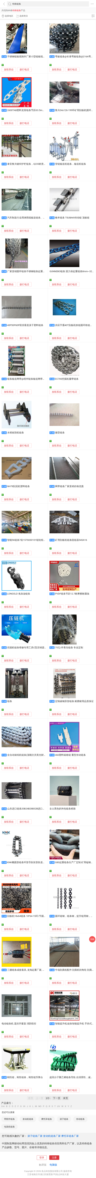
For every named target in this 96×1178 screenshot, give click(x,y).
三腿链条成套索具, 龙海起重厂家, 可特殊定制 (30, 970)
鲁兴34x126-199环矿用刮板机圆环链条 (75, 110)
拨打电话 (24, 69)
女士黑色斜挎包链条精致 (63, 808)
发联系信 (9, 69)
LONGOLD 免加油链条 (18, 593)
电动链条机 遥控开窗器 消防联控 (19, 1023)
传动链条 (80, 1119)
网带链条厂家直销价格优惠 (69, 486)
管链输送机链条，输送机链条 (70, 164)
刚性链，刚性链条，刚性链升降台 (25, 1077)
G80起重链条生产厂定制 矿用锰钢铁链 (75, 862)
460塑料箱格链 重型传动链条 (70, 755)
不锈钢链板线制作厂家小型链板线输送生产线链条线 (34, 56)
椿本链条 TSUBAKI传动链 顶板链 (72, 217)
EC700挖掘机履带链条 (66, 379)
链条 (9, 701)
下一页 (56, 1098)
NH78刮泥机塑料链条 (18, 486)
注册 (54, 1157)
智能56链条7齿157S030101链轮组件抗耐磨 (30, 540)
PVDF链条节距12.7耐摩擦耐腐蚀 (72, 593)
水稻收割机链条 (15, 432)
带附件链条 (9, 1119)
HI (24, 1106)
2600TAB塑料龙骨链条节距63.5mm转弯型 (29, 110)
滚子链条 (64, 1119)
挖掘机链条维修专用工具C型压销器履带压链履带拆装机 (36, 647)
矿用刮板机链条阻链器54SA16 (71, 540)
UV (58, 1106)
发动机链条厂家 (52, 1135)
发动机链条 (28, 1119)
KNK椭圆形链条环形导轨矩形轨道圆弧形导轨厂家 (33, 862)
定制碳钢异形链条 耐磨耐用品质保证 (74, 701)
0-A (3, 1106)
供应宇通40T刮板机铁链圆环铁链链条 (75, 325)
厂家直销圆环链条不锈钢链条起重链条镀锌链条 (32, 271)
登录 (41, 1157)
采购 (92, 939)
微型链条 (60, 432)
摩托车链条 (46, 1119)
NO (39, 1106)
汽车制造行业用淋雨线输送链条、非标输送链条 (32, 217)
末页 (65, 1098)
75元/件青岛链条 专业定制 (69, 647)
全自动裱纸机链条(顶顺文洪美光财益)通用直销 (31, 755)
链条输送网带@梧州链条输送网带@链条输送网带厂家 (35, 379)
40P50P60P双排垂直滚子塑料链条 (25, 325)
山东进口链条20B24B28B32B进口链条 (27, 808)
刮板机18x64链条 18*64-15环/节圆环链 (27, 916)
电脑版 (53, 1164)
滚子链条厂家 (35, 1135)
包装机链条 (9, 1126)
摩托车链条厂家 (70, 1135)
